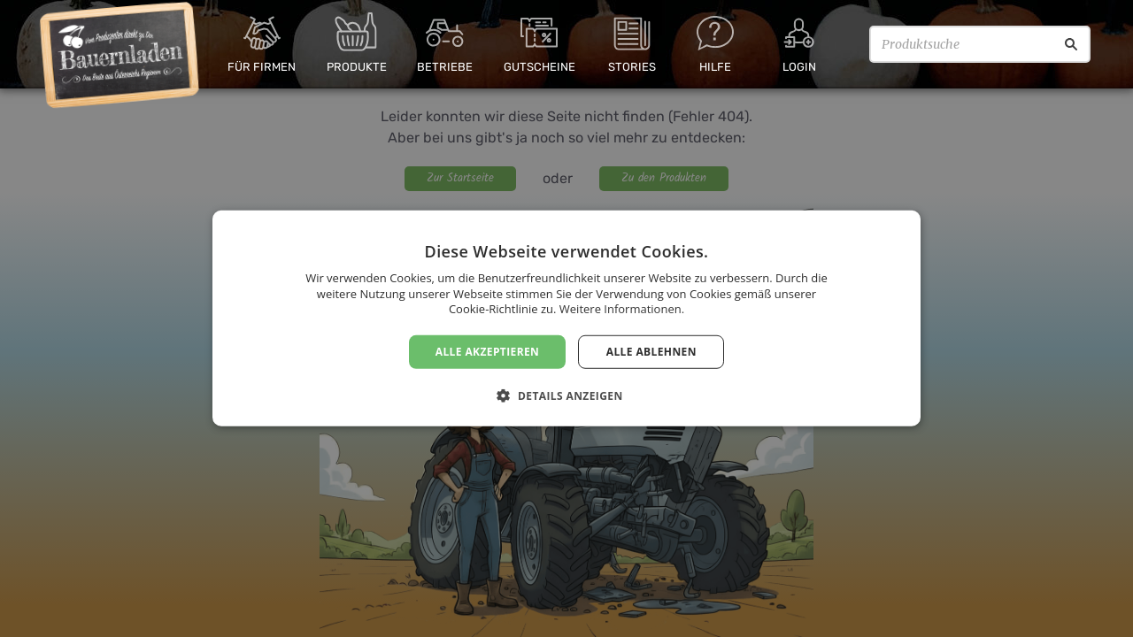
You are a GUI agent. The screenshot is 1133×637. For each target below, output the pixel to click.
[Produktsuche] (980, 44)
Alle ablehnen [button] (651, 351)
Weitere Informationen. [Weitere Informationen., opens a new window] (621, 309)
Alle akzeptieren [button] (487, 351)
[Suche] (1071, 44)
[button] (566, 395)
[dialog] (566, 318)
